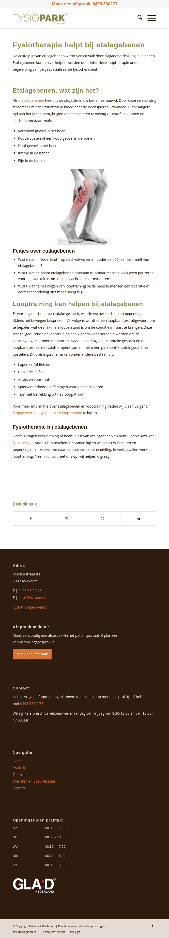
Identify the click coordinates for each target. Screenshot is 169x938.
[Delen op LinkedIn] (138, 518)
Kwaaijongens (67, 926)
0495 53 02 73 (30, 590)
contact (51, 456)
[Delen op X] (67, 518)
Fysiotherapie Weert (29, 607)
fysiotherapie (23, 442)
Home (18, 760)
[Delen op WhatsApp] (102, 518)
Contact (19, 788)
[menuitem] (137, 18)
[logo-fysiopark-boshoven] (70, 18)
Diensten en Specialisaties (34, 781)
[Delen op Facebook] (31, 518)
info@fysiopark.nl (33, 597)
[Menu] (149, 18)
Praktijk (19, 767)
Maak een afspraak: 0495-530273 (84, 4)
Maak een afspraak (32, 654)
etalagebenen (33, 100)
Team (17, 774)
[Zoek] (137, 18)
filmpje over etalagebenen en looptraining (47, 412)
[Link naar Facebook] (152, 926)
